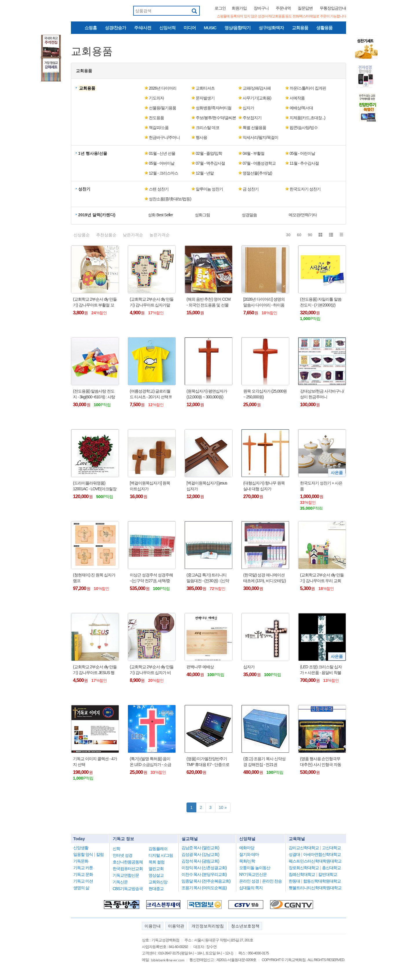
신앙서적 (167, 27)
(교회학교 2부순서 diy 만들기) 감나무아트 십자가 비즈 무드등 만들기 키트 (151, 670)
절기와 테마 (249, 854)
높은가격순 (159, 235)
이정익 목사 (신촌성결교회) (204, 867)
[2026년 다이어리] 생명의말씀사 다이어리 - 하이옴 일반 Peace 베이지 (264, 302)
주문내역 (283, 8)
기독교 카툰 (83, 867)
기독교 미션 (83, 881)
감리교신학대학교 (304, 847)
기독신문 (120, 882)
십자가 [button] (248, 108)
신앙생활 (80, 847)
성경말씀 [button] (249, 215)
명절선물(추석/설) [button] (257, 173)
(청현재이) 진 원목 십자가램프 (94, 578)
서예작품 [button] (297, 98)
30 (288, 235)
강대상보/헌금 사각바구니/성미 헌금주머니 (322, 394)
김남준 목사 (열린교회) (200, 847)
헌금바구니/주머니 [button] (164, 137)
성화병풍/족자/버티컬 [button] (213, 108)
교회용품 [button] (84, 70)
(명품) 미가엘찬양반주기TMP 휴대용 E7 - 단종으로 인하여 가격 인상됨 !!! (207, 761)
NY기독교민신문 (253, 874)
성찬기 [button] (84, 189)
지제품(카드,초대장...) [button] (307, 117)
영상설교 (156, 875)
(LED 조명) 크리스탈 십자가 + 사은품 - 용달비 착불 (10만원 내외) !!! (321, 670)
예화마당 (246, 847)
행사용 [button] (201, 137)
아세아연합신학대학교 (322, 854)
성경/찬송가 (115, 27)
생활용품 (324, 27)
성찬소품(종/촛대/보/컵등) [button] (170, 199)
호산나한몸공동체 (128, 862)
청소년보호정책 (245, 926)
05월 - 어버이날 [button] (161, 163)
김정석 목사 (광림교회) (200, 861)
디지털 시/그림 (161, 855)
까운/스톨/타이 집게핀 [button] (308, 88)
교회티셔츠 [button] (205, 88)
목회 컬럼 (156, 862)
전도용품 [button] (156, 117)
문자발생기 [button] (205, 98)
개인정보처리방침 (207, 926)
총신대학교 (331, 867)
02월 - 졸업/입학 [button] (209, 153)
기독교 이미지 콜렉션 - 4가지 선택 (95, 761)
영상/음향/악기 (237, 27)
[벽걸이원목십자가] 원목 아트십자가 (150, 486)
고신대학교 (331, 847)
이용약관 (176, 926)
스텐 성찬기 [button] (159, 189)
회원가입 (239, 8)
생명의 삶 (81, 887)
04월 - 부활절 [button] (253, 153)
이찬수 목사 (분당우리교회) (204, 874)
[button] (88, 88)
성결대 (294, 854)
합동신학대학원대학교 (322, 881)
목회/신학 (247, 861)
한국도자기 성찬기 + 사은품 (321, 486)
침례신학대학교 (302, 874)
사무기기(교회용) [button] (257, 98)
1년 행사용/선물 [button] (92, 153)
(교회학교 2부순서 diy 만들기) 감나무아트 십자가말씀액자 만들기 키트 (151, 302)
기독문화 (80, 861)
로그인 (220, 8)
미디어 (190, 27)
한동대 (294, 881)
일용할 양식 (83, 854)
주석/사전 (142, 27)
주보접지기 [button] (252, 117)
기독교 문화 (83, 874)
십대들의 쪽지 (251, 887)
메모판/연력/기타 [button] (303, 215)
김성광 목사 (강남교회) (200, 854)
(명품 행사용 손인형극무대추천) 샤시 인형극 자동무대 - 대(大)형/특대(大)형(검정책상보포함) (321, 761)
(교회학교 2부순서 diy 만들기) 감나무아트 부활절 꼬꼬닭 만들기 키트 (95, 302)
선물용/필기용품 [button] (162, 108)
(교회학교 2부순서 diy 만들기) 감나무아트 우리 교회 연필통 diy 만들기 (322, 578)
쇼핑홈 (91, 27)
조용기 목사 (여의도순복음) (204, 887)
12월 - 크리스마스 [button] (163, 173)
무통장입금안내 (333, 8)
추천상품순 (106, 235)
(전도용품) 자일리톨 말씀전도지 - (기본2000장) (320, 302)
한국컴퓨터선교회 (128, 868)
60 (299, 235)
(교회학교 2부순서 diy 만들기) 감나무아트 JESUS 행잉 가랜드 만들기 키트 (95, 670)
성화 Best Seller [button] (160, 215)
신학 (116, 848)
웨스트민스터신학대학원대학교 (315, 861)
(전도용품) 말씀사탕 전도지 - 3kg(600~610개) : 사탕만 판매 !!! (94, 394)
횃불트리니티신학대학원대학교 (315, 887)
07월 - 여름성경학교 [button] (259, 163)
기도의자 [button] (156, 98)
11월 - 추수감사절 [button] (304, 163)
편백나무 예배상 (200, 666)
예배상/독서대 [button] (301, 108)
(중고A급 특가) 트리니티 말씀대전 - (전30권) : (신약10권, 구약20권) (207, 578)
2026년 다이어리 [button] (162, 88)
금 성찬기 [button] (251, 189)
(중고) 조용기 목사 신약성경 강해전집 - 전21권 (264, 761)
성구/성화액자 (271, 27)
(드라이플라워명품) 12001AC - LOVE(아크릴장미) (94, 486)
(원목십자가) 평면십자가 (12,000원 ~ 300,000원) (206, 394)
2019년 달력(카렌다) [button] (96, 215)
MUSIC (210, 27)
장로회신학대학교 (304, 867)
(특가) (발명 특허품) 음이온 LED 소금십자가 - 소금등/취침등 (150, 761)
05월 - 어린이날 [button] (302, 153)
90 (310, 235)
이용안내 (153, 926)
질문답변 (305, 8)
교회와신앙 (158, 882)
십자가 (249, 666)
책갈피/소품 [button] (159, 127)
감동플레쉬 (158, 848)
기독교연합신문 (126, 875)
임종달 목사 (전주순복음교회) (206, 881)
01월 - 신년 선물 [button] (162, 153)
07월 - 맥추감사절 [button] (210, 163)
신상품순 (82, 235)
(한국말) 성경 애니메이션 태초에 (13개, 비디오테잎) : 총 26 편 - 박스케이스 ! (264, 578)
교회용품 (300, 27)
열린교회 (156, 868)
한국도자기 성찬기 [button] (305, 189)
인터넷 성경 (122, 855)
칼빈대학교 (327, 874)
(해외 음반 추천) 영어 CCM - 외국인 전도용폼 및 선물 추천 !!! (208, 302)
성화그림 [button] (202, 215)
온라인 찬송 (272, 881)
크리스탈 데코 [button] (207, 127)
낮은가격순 (133, 235)
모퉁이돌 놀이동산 (254, 867)
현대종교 (156, 888)
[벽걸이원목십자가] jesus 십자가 (206, 486)
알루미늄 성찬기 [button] (209, 189)
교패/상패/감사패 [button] (257, 88)
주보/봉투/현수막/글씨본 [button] (216, 117)
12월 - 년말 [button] (205, 173)
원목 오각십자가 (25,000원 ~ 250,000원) (265, 394)
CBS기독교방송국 (128, 888)
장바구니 (261, 8)
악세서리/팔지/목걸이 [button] (260, 137)
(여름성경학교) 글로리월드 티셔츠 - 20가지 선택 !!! (150, 394)
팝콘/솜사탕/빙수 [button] (304, 127)
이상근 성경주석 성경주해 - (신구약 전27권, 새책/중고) (151, 578)
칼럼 (100, 854)
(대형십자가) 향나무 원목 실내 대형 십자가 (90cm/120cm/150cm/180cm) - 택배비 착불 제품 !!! (265, 486)
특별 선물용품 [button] (254, 127)
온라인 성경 (249, 881)
